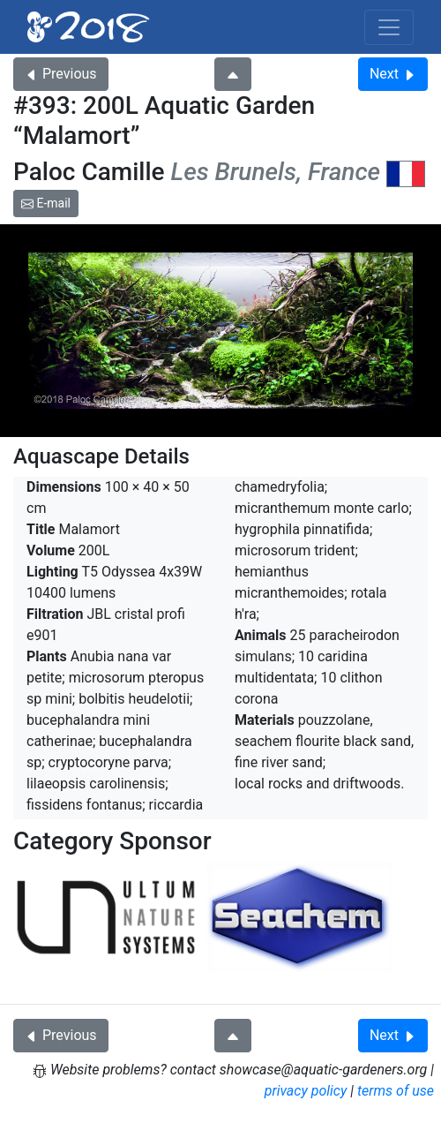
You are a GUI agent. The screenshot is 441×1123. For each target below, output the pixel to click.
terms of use (395, 1090)
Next (393, 73)
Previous (61, 73)
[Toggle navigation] (389, 27)
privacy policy (306, 1090)
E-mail (46, 203)
